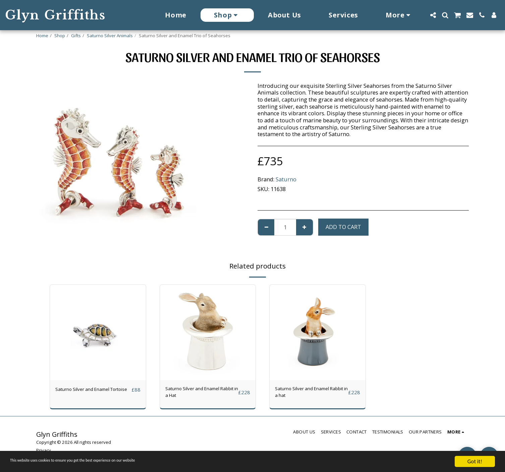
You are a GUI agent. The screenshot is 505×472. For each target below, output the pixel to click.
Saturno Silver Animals (110, 36)
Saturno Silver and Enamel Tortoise (89, 394)
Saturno (286, 179)
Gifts (76, 36)
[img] (98, 332)
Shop (59, 36)
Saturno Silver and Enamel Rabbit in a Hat (199, 394)
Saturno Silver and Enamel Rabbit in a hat (309, 394)
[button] (433, 15)
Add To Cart (343, 227)
